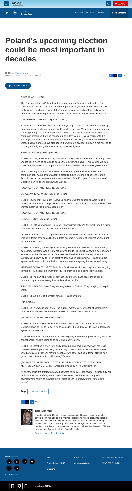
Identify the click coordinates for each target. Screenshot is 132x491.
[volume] (15, 13)
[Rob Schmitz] (26, 417)
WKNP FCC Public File (111, 463)
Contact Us (78, 457)
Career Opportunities (82, 463)
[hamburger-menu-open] (6, 3)
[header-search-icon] (108, 3)
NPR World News (38, 391)
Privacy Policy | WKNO (56, 463)
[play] (7, 12)
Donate (122, 4)
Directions (51, 469)
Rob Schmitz (21, 73)
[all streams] (119, 13)
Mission (50, 457)
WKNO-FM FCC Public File (113, 457)
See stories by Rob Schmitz (49, 433)
